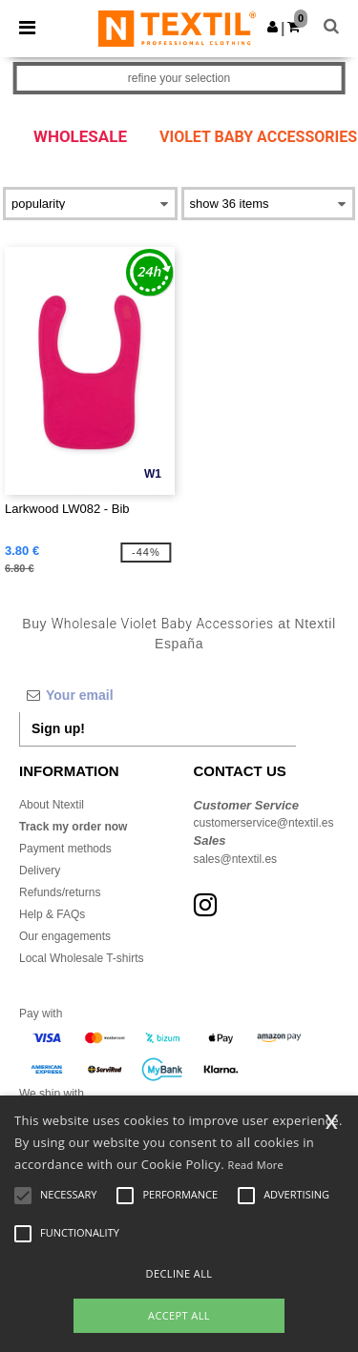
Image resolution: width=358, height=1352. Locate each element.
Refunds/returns (59, 892)
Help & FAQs (52, 914)
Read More (256, 1164)
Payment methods (65, 848)
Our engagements (65, 936)
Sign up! (58, 728)
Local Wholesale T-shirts (81, 958)
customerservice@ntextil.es (264, 823)
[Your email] (157, 695)
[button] (272, 26)
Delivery (39, 870)
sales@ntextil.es (236, 859)
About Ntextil (51, 804)
